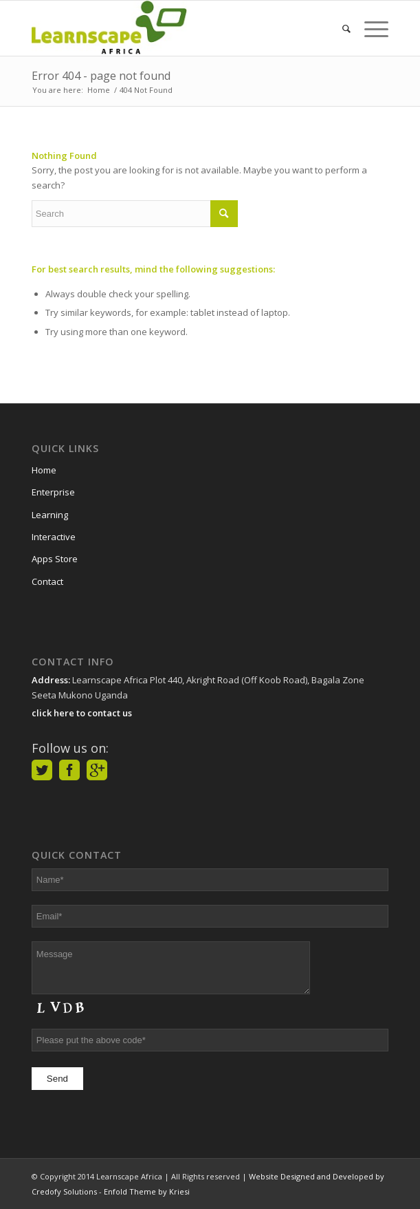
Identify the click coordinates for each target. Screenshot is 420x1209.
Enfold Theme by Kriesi (147, 1191)
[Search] (340, 28)
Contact (47, 581)
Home (44, 470)
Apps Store (55, 559)
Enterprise (53, 492)
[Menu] (369, 28)
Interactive (54, 537)
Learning (50, 515)
